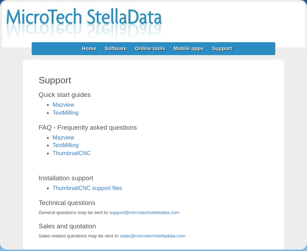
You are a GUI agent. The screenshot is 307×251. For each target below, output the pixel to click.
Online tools (150, 48)
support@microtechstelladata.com (144, 212)
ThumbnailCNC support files (87, 188)
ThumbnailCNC (71, 153)
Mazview (63, 105)
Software (116, 48)
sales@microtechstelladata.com (152, 235)
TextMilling (66, 113)
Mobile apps (189, 48)
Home (89, 48)
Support (222, 48)
